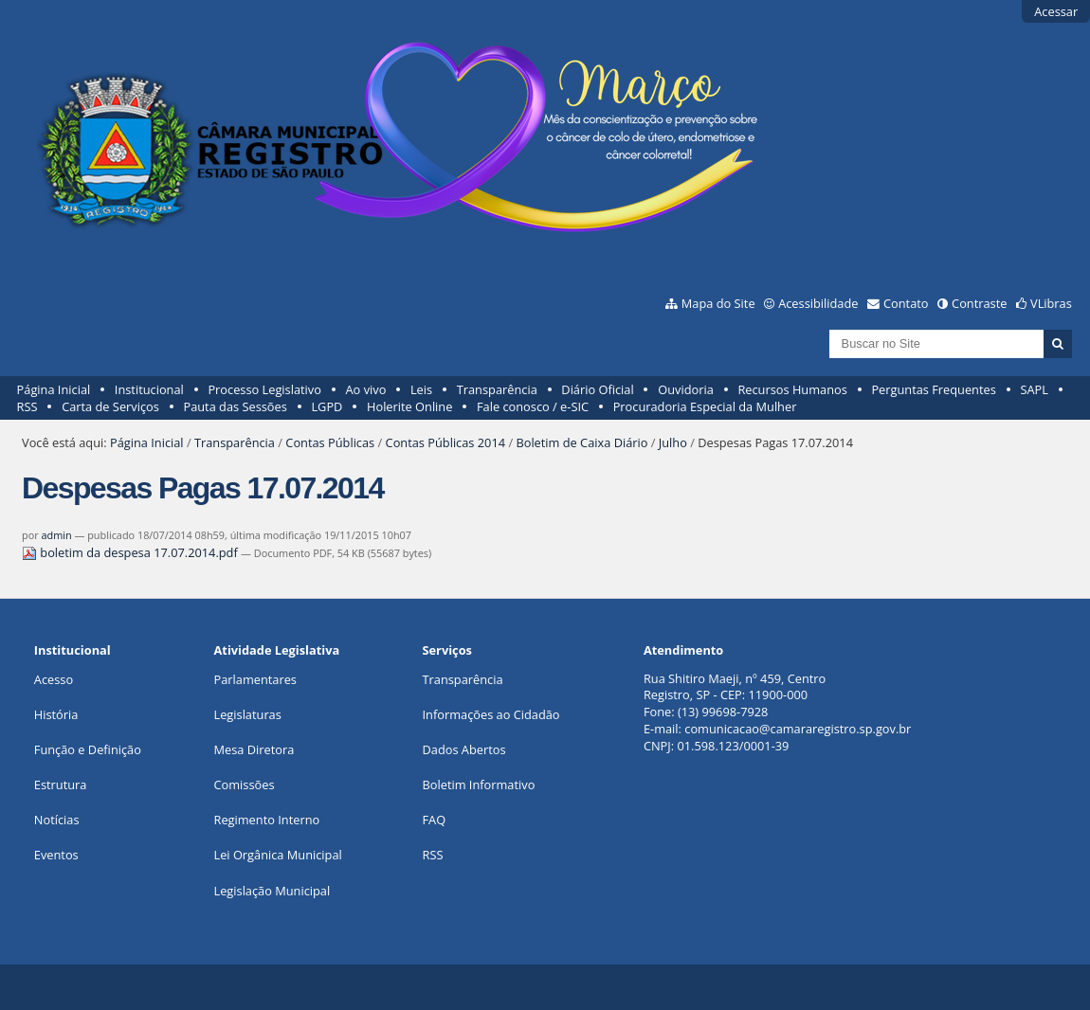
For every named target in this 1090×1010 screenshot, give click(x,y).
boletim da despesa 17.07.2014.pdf (131, 552)
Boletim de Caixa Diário (581, 442)
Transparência (497, 389)
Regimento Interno (267, 819)
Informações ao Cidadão (491, 714)
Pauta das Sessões (234, 406)
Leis (421, 389)
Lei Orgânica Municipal (278, 854)
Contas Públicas (329, 442)
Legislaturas (248, 714)
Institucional (149, 389)
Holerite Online (409, 406)
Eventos (56, 854)
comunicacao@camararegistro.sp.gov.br (797, 728)
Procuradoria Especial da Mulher (705, 406)
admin (56, 535)
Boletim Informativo (479, 784)
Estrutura (60, 784)
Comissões (244, 784)
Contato (906, 303)
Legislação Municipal (272, 890)
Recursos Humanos (791, 389)
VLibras (1051, 303)
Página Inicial (54, 389)
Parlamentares (255, 679)
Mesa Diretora (254, 749)
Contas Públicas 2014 (445, 442)
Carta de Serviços (110, 406)
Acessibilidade (818, 303)
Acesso (53, 679)
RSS (27, 406)
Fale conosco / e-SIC (533, 406)
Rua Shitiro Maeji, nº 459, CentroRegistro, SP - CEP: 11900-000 (735, 687)
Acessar (1056, 11)
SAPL (1034, 389)
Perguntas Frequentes (933, 389)
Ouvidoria (686, 389)
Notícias (57, 819)
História (56, 714)
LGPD (326, 406)
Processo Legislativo (264, 389)
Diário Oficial (597, 389)
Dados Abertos (464, 749)
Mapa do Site (718, 303)
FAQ (434, 819)
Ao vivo (366, 389)
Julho (673, 442)
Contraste (979, 303)
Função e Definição (87, 749)
